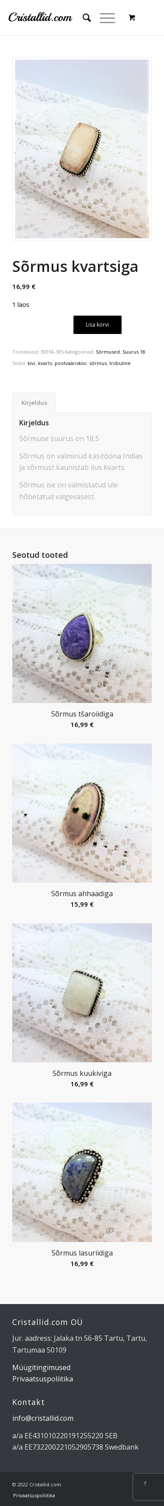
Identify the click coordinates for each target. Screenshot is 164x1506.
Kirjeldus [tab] (34, 403)
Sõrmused (108, 351)
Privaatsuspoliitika (42, 1379)
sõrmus (98, 363)
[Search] (82, 17)
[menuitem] (82, 17)
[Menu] (103, 17)
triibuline (120, 363)
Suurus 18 (133, 351)
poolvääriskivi (71, 363)
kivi (31, 363)
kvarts (45, 363)
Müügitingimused (41, 1367)
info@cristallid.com (42, 1418)
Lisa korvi (97, 324)
